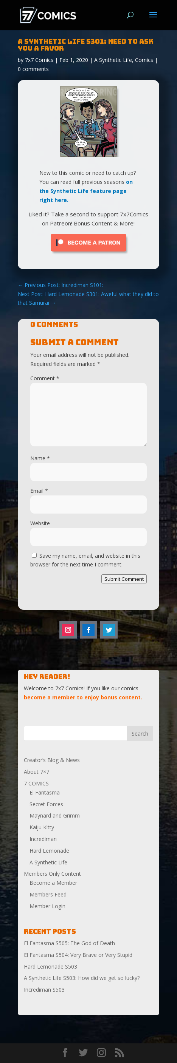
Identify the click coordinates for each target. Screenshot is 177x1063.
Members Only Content (52, 873)
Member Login (47, 906)
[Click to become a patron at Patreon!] (88, 253)
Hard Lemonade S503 (50, 966)
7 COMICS (36, 783)
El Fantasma (45, 792)
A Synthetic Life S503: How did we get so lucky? (82, 977)
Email (39, 490)
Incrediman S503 (44, 989)
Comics (144, 59)
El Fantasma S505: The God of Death (69, 943)
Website (40, 523)
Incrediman (43, 838)
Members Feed (48, 894)
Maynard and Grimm (55, 815)
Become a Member (53, 882)
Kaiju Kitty (42, 827)
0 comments (33, 69)
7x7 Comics (39, 59)
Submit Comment (124, 578)
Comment (44, 378)
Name (40, 458)
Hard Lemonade (49, 850)
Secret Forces (46, 804)
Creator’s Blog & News (52, 760)
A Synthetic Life (113, 59)
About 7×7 (36, 771)
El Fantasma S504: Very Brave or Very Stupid (78, 954)
